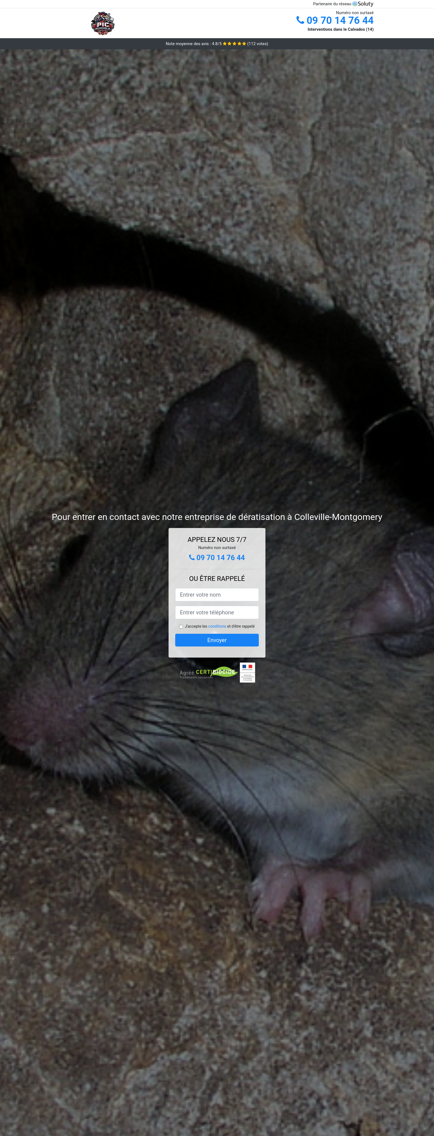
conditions (217, 626)
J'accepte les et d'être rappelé (220, 626)
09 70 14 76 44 (335, 20)
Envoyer (217, 640)
